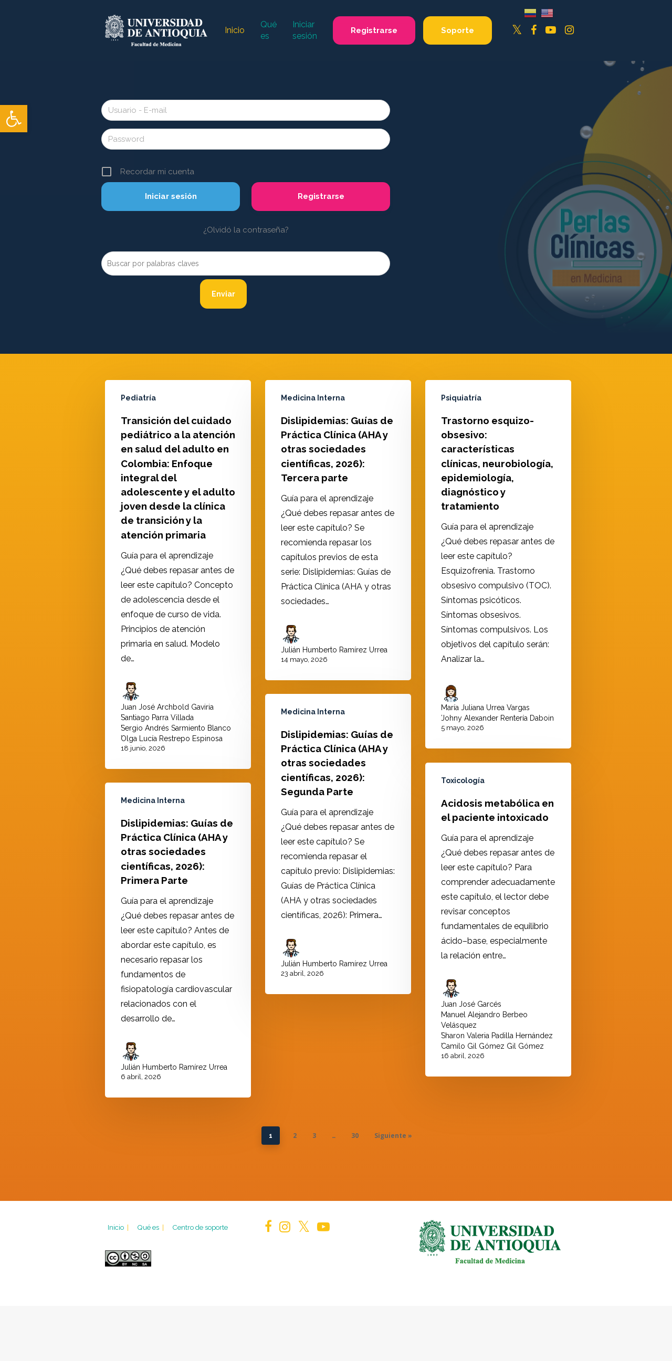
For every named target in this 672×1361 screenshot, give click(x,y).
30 (355, 1135)
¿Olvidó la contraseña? (246, 230)
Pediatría (138, 403)
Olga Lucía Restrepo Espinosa (172, 744)
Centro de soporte (200, 1227)
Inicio (119, 1227)
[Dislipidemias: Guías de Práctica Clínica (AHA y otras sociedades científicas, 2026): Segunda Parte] (338, 862)
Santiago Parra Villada (157, 723)
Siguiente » (393, 1135)
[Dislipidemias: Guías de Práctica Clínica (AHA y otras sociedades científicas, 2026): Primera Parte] (178, 945)
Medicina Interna (313, 416)
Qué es (151, 1227)
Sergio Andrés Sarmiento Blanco (176, 733)
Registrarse (321, 196)
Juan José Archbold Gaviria (167, 712)
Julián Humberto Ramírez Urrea (334, 667)
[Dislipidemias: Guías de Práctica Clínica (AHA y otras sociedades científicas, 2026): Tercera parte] (338, 548)
